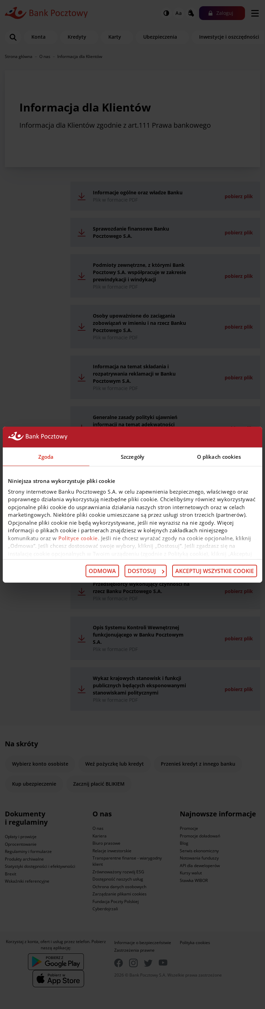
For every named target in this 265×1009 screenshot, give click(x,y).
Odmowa (102, 571)
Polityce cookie (78, 537)
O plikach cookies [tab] (219, 456)
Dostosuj (146, 571)
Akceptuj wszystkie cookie (214, 571)
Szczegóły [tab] (132, 456)
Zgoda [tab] (46, 456)
